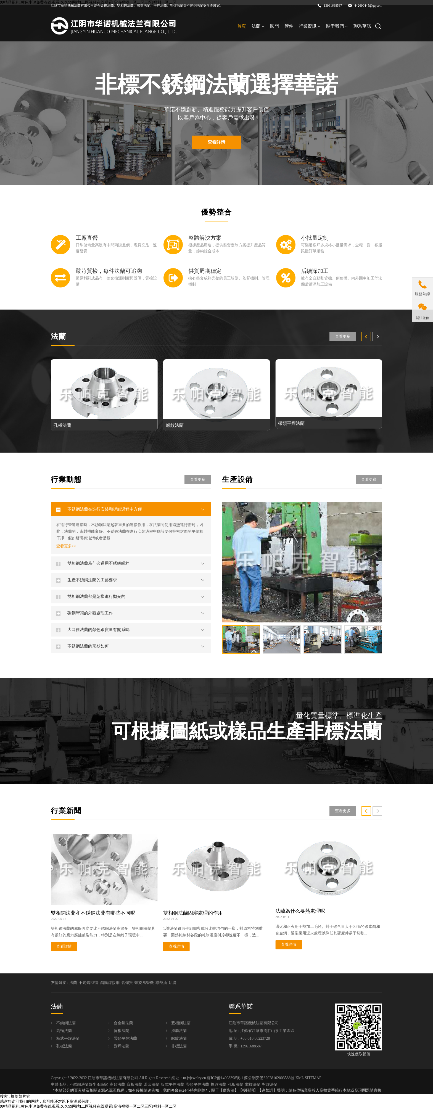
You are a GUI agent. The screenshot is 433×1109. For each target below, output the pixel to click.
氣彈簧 (127, 983)
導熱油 (161, 983)
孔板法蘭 (64, 1046)
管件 (288, 26)
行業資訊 (310, 26)
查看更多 (342, 336)
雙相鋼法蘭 (181, 1023)
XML (299, 1078)
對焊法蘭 (121, 1046)
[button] (366, 336)
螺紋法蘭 (179, 1038)
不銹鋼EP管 (89, 983)
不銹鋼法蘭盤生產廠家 (88, 1084)
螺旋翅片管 (20, 1096)
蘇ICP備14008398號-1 (225, 1078)
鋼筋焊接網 (110, 983)
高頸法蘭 (64, 1031)
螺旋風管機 (144, 983)
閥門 (274, 26)
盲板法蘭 (121, 1031)
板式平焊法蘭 (68, 1038)
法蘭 (258, 26)
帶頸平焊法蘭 (125, 1038)
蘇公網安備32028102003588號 (269, 1078)
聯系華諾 (362, 26)
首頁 (241, 26)
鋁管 (172, 983)
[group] (302, 562)
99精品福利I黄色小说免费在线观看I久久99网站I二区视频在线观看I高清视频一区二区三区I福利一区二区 (88, 1106)
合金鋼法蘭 (123, 1023)
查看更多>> (66, 546)
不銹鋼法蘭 (66, 1023)
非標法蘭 (179, 1046)
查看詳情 (216, 142)
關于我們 (337, 26)
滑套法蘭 (179, 1031)
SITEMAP (313, 1078)
